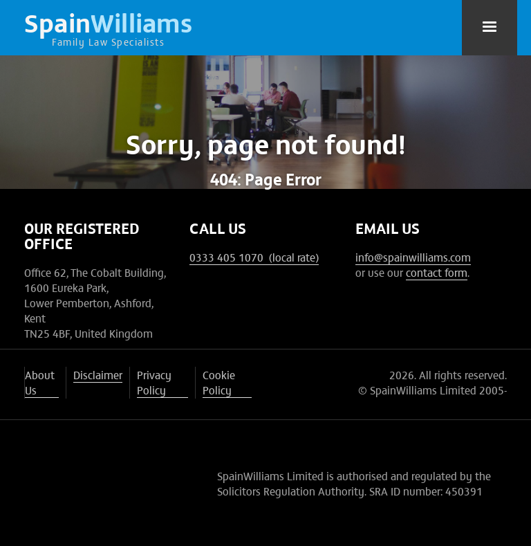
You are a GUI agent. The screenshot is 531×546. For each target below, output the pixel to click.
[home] (108, 27)
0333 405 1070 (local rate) (254, 256)
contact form (436, 272)
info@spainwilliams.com (413, 256)
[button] (489, 27)
